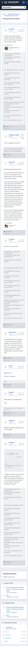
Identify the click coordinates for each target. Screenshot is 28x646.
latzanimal (9, 597)
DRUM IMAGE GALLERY (14, 14)
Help (7, 595)
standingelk (7, 635)
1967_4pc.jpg (12, 225)
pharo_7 (7, 631)
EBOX (6, 641)
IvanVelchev (9, 627)
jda (8, 592)
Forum (4, 14)
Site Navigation (14, 7)
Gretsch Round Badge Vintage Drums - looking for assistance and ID (15, 589)
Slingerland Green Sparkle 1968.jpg (17, 47)
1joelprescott (8, 638)
